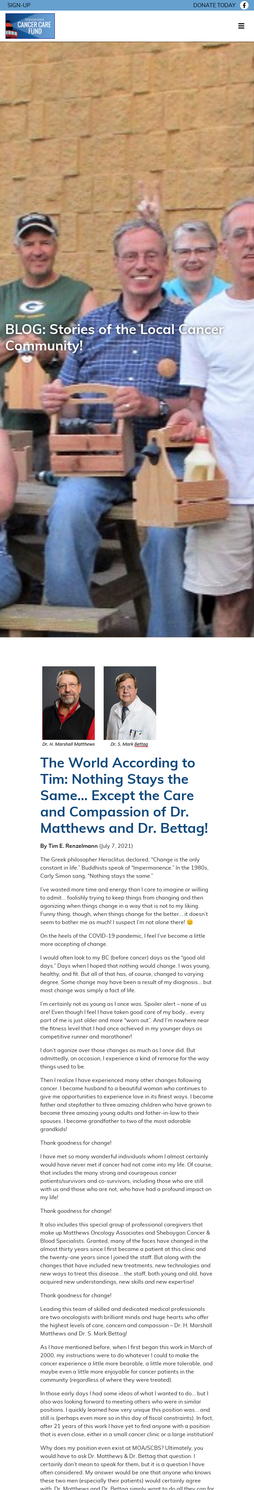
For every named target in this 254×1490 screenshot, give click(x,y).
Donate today (214, 5)
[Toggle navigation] (241, 26)
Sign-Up (19, 5)
